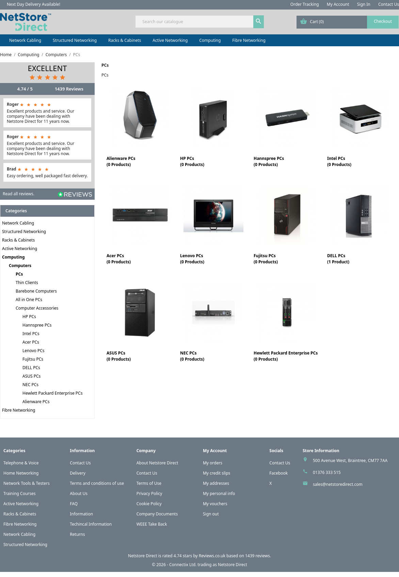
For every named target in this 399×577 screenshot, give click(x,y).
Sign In (363, 4)
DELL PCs (31, 367)
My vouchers (215, 504)
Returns (77, 534)
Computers (20, 265)
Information (81, 514)
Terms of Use (149, 483)
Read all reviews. (18, 193)
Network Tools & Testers (26, 483)
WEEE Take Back (152, 524)
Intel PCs (30, 333)
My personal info (219, 493)
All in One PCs (29, 299)
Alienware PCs (35, 402)
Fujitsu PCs (32, 359)
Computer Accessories (37, 308)
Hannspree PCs (37, 325)
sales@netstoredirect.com (338, 484)
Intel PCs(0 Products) (339, 161)
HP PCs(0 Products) (192, 161)
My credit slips (216, 473)
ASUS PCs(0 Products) (119, 356)
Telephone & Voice (21, 463)
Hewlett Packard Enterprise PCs (52, 393)
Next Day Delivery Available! (33, 4)
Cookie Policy (149, 504)
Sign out (211, 514)
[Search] (199, 21)
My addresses (216, 483)
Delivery (77, 473)
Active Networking (170, 40)
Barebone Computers (36, 291)
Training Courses (19, 493)
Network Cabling (25, 40)
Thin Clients (27, 282)
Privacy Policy (149, 493)
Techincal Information (91, 524)
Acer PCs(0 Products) (119, 259)
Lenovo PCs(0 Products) (192, 259)
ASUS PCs (31, 376)
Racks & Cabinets (124, 40)
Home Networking (20, 473)
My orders (212, 463)
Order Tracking (304, 4)
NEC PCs (30, 385)
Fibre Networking (248, 40)
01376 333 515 (327, 472)
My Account (338, 4)
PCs (19, 274)
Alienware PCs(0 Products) (121, 161)
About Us (78, 493)
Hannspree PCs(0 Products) (269, 161)
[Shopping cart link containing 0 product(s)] (347, 22)
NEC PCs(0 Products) (192, 356)
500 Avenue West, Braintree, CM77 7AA (350, 460)
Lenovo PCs (33, 350)
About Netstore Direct (157, 463)
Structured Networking (75, 40)
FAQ (74, 504)
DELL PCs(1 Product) (338, 259)
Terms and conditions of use (97, 483)
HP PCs (29, 316)
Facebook (278, 473)
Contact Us (388, 4)
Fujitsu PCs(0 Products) (266, 259)
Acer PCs (30, 342)
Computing (210, 40)
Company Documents (157, 514)
